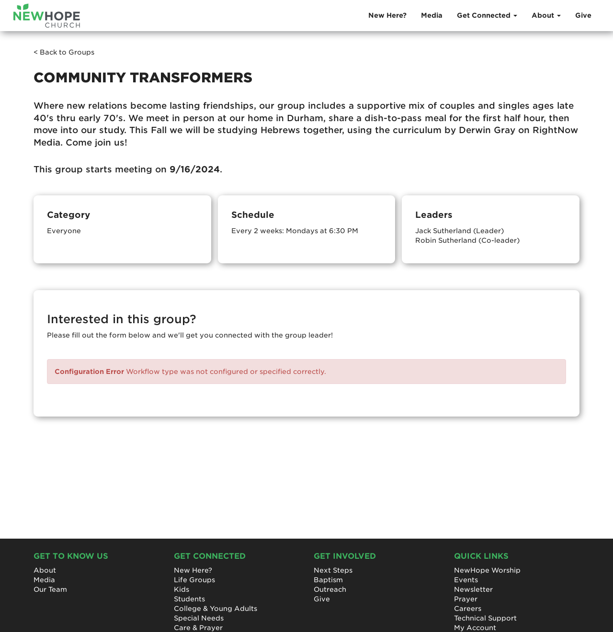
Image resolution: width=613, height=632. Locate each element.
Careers (467, 608)
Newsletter (473, 589)
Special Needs (199, 618)
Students (189, 599)
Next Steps (333, 570)
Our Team (50, 589)
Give (583, 15)
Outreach (330, 589)
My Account (475, 628)
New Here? (387, 15)
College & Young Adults (215, 608)
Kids (181, 589)
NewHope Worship (487, 570)
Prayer (465, 599)
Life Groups (194, 580)
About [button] (546, 15)
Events (466, 580)
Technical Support (485, 618)
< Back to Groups (64, 52)
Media (432, 15)
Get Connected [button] (487, 15)
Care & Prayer (198, 628)
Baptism (328, 580)
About (45, 570)
